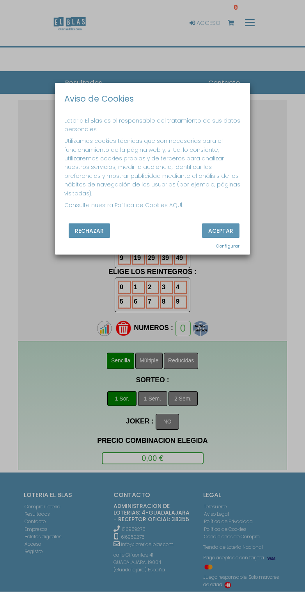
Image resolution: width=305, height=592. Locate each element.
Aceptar (220, 231)
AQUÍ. (176, 205)
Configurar (227, 246)
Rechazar (89, 231)
